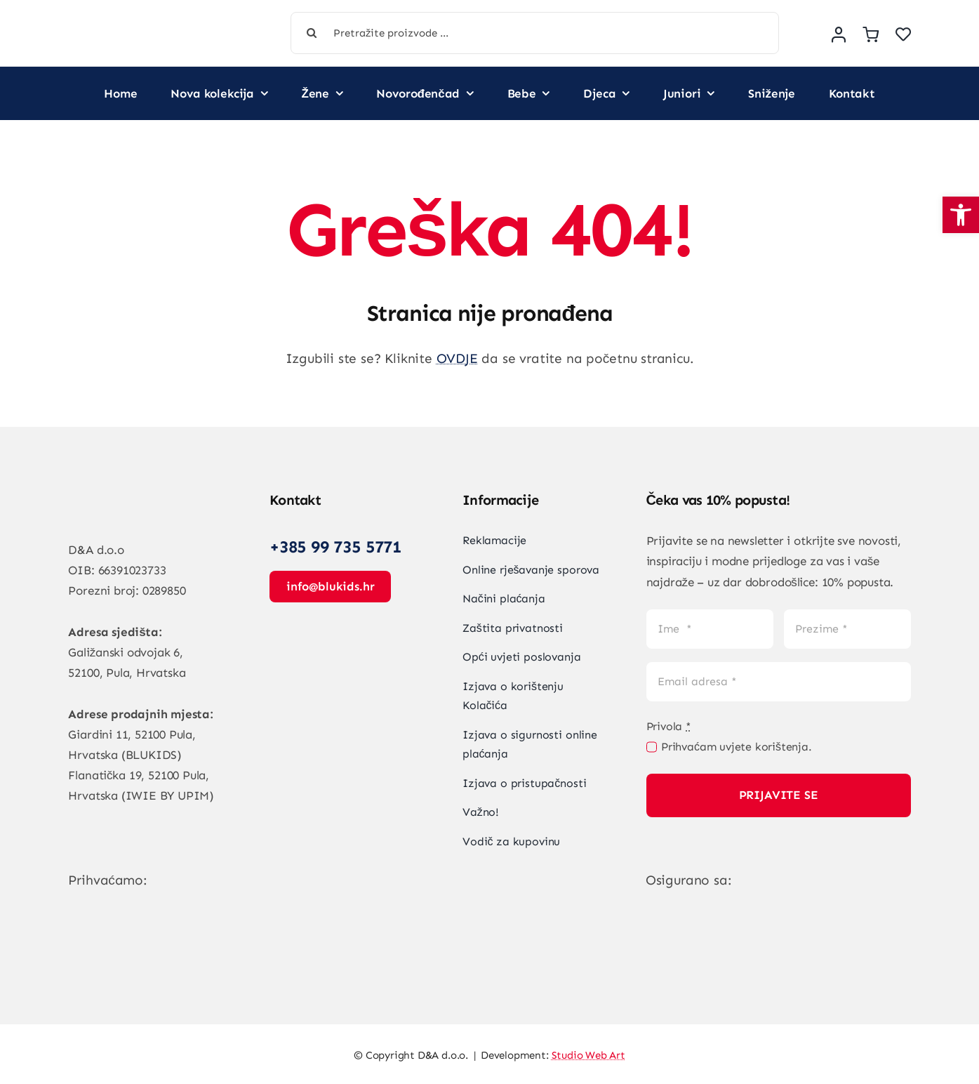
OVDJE (457, 358)
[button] (961, 215)
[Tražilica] (312, 33)
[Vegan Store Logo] (147, 23)
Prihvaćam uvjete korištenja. (736, 746)
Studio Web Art (588, 1055)
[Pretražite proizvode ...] (535, 33)
